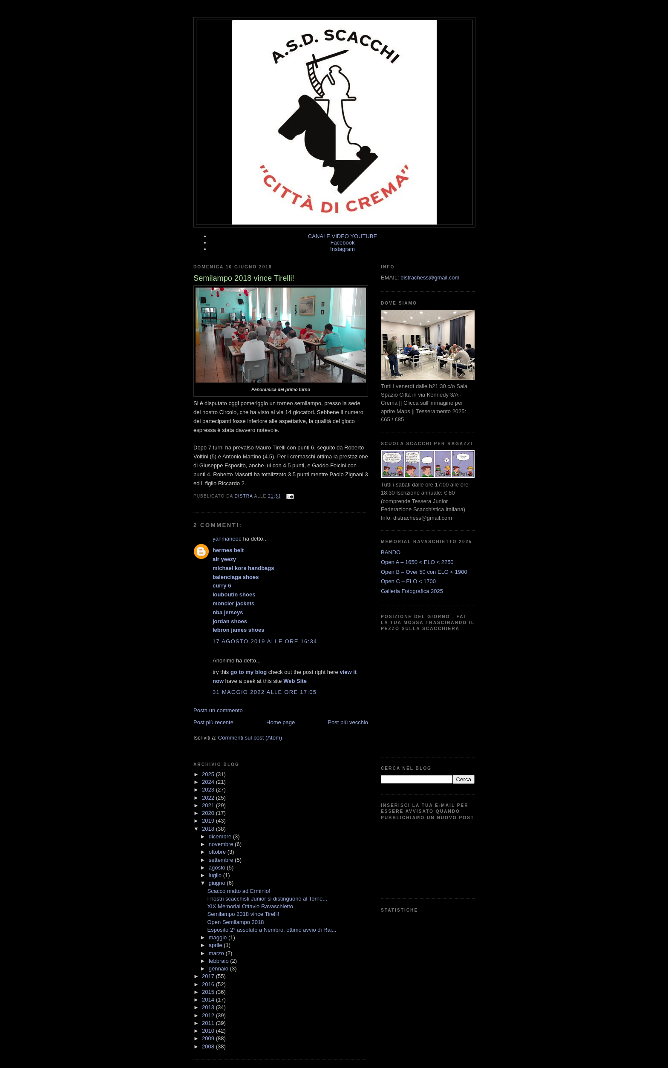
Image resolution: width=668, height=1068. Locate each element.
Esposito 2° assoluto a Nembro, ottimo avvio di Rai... (271, 930)
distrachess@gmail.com (429, 277)
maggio (218, 937)
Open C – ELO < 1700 (408, 581)
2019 (209, 821)
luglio (216, 875)
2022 (209, 798)
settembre (222, 860)
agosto (218, 867)
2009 (209, 1038)
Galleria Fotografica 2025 (412, 591)
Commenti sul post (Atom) (250, 737)
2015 (209, 992)
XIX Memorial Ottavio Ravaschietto (250, 906)
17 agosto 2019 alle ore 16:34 (265, 641)
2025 (209, 774)
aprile (216, 945)
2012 (209, 1015)
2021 (209, 805)
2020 (209, 813)
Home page (280, 722)
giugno (218, 883)
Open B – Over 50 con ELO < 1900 (424, 572)
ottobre (218, 852)
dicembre (221, 836)
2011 (209, 1023)
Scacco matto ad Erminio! (238, 891)
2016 (209, 984)
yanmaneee (227, 538)
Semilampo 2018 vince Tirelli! (243, 914)
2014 (209, 999)
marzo (217, 953)
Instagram (342, 249)
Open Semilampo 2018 (235, 922)
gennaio (219, 968)
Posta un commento (218, 710)
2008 (209, 1046)
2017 (209, 976)
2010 (209, 1031)
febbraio (219, 961)
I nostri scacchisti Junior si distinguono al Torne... (267, 898)
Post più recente (213, 722)
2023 (209, 789)
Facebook (342, 242)
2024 (209, 782)
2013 (209, 1007)
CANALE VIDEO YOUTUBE (342, 236)
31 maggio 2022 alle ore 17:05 (265, 692)
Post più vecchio (348, 722)
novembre (222, 844)
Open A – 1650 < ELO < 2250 (417, 562)
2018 (209, 829)
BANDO (390, 552)
